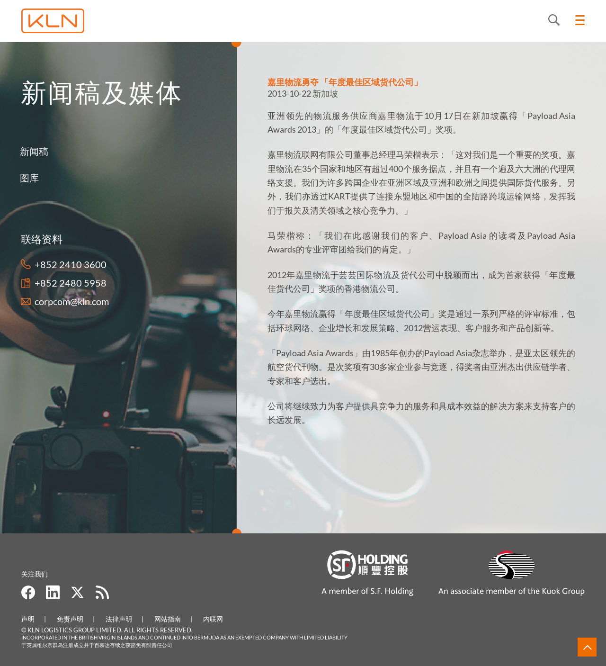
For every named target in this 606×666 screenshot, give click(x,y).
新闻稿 (17, 151)
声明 (28, 619)
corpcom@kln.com (67, 301)
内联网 (213, 619)
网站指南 (167, 619)
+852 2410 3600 (66, 264)
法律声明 (119, 619)
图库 (12, 177)
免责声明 (70, 619)
